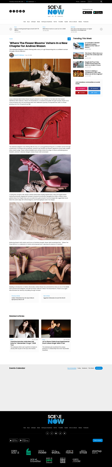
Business (73, 27)
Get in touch (97, 440)
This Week (91, 368)
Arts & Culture (73, 21)
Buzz (28, 21)
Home (55, 21)
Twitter (95, 92)
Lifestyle (33, 21)
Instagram (82, 88)
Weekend (84, 368)
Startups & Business (46, 21)
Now (25, 21)
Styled (66, 21)
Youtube (82, 92)
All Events (98, 368)
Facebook (95, 88)
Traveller (60, 21)
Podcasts (85, 21)
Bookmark (83, 1)
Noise (38, 21)
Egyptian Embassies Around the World (54, 298)
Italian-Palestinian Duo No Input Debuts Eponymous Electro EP (23, 298)
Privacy (77, 1)
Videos (80, 21)
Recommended (72, 368)
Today (79, 368)
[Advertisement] (37, 308)
